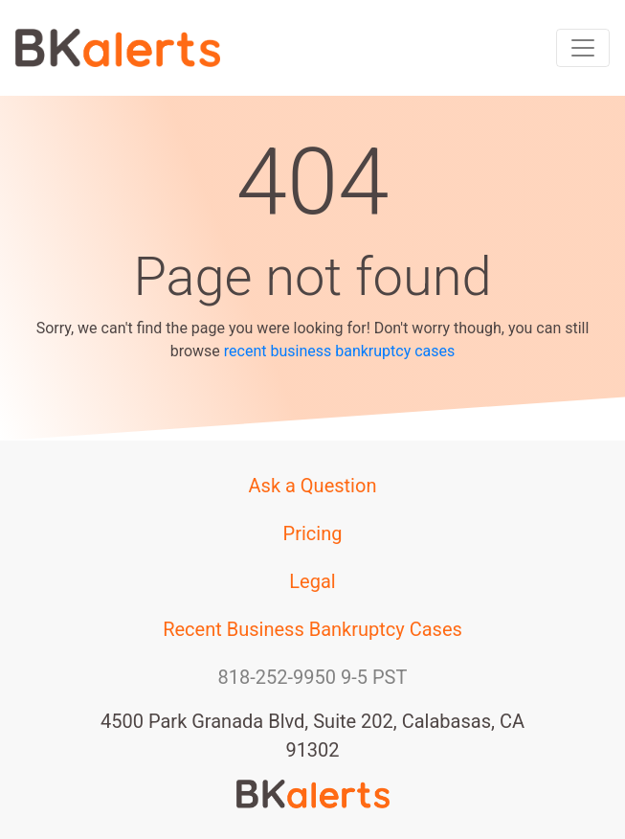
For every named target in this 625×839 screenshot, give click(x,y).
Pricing (313, 533)
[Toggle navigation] (583, 48)
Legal (312, 581)
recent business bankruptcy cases (340, 351)
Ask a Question (313, 485)
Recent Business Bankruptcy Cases (312, 629)
